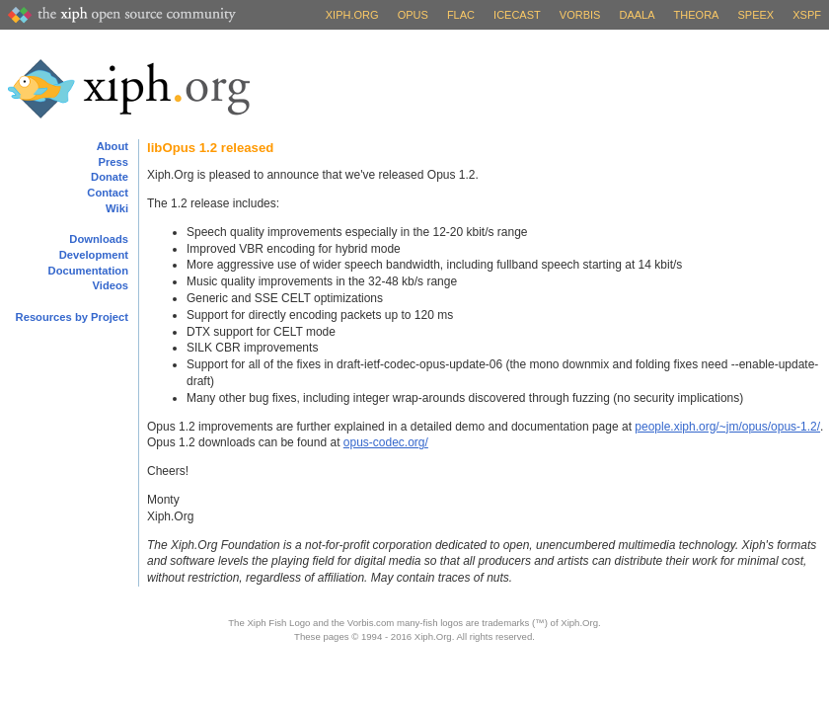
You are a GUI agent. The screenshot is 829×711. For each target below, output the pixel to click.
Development (93, 255)
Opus (413, 15)
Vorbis (580, 15)
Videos (110, 285)
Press (113, 162)
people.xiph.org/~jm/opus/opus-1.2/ (727, 427)
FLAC (461, 15)
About (112, 146)
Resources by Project (72, 317)
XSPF (806, 15)
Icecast (517, 15)
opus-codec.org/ (385, 442)
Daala (636, 15)
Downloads (98, 239)
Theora (696, 15)
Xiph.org (352, 15)
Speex (756, 15)
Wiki (117, 208)
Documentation (88, 270)
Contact (107, 192)
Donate (109, 177)
